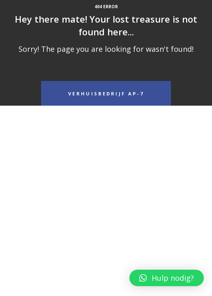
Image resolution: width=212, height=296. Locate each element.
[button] (166, 278)
